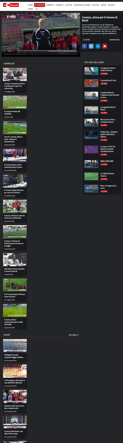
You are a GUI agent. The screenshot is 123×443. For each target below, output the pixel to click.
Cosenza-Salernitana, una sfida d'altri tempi (13, 432)
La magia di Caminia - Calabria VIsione (108, 69)
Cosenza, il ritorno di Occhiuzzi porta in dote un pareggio (13, 243)
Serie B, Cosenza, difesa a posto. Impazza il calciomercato (13, 139)
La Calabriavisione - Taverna (107, 174)
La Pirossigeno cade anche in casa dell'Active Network (14, 381)
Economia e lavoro (82, 5)
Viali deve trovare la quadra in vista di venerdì (14, 270)
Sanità (103, 5)
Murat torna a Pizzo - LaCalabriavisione (108, 120)
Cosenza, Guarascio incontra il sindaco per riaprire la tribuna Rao (14, 86)
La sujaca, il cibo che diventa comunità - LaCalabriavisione (107, 149)
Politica (95, 5)
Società (111, 5)
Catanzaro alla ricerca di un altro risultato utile (14, 407)
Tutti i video (74, 335)
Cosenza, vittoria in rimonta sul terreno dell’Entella (14, 216)
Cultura (68, 5)
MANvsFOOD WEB (106, 161)
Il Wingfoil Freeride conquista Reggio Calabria (13, 356)
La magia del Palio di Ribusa (107, 108)
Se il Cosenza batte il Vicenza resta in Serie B (14, 295)
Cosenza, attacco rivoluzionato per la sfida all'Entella (13, 322)
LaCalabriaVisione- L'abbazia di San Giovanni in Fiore (109, 95)
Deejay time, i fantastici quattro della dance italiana (109, 134)
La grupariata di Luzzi (108, 80)
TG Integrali (39, 5)
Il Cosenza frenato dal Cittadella (12, 112)
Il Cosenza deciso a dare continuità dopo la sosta (13, 165)
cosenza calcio (114, 40)
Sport (30, 9)
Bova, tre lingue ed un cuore (108, 186)
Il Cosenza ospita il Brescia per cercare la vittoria (13, 191)
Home (30, 5)
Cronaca (59, 5)
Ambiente (50, 5)
